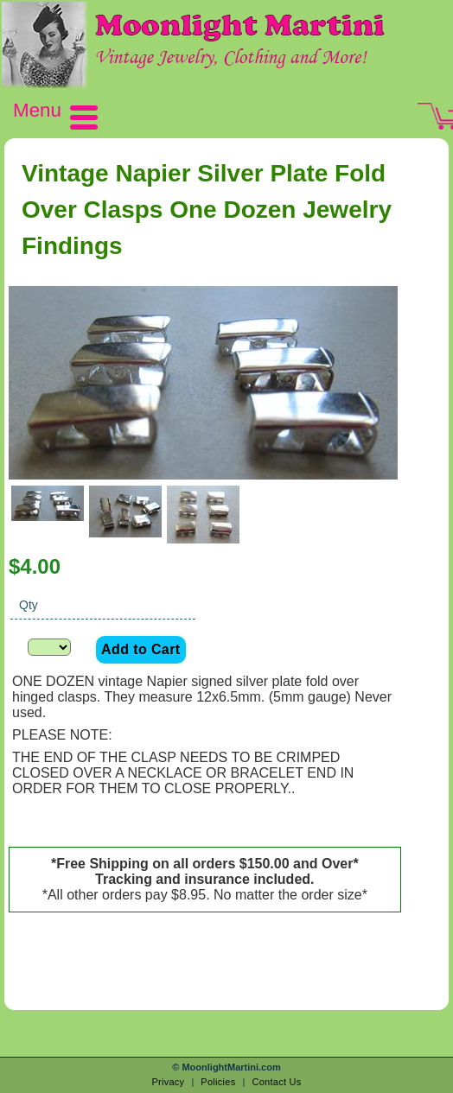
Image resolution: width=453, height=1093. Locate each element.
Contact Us (276, 1082)
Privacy (167, 1082)
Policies (218, 1082)
